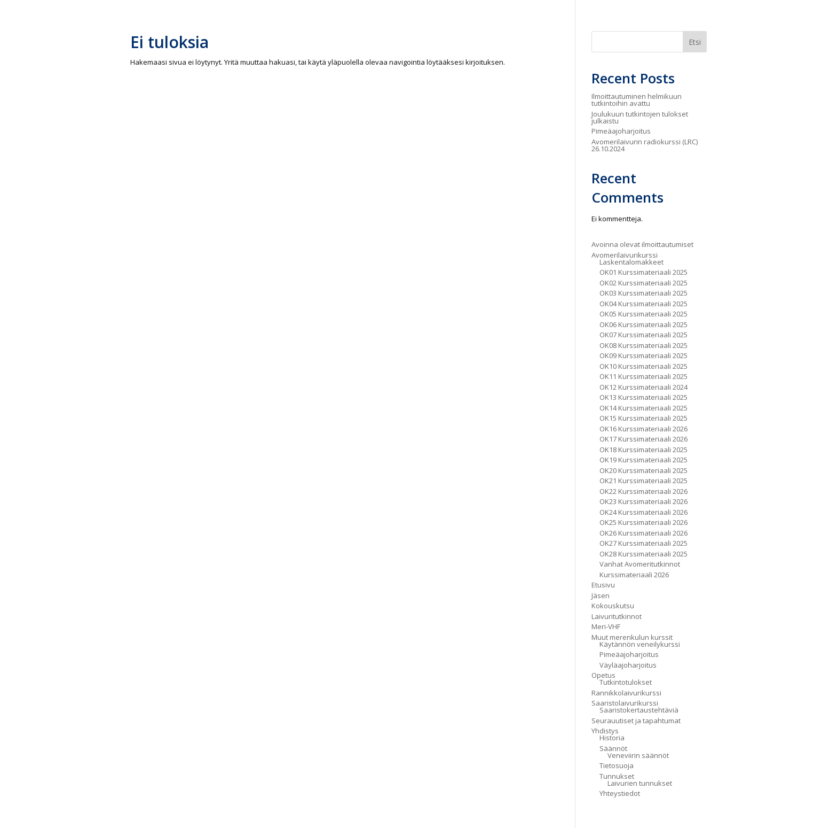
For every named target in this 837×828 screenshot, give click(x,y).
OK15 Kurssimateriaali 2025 (643, 418)
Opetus (603, 675)
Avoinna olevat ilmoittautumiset (642, 244)
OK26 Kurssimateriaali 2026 (643, 533)
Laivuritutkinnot (616, 616)
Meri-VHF (605, 626)
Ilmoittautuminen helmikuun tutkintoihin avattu (636, 99)
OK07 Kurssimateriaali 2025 (643, 334)
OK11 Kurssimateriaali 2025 (643, 376)
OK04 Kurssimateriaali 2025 (643, 303)
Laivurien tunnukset (639, 783)
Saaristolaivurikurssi (624, 703)
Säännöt (613, 748)
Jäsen (600, 595)
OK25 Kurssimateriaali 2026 (643, 522)
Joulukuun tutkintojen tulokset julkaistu (639, 117)
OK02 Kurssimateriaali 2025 (643, 283)
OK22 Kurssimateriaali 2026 (643, 491)
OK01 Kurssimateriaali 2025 (643, 272)
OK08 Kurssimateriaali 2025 (643, 345)
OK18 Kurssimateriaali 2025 (643, 449)
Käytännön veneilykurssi (639, 644)
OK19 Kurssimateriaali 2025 (643, 460)
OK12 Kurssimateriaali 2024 (643, 387)
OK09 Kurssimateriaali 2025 (643, 355)
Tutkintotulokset (625, 682)
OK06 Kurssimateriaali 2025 (643, 324)
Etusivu (603, 585)
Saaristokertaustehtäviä (638, 710)
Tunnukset (616, 776)
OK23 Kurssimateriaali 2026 (643, 501)
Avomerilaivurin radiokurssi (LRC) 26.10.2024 (644, 145)
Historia (612, 737)
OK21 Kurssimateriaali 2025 (643, 480)
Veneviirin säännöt (638, 755)
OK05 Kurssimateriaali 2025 (643, 314)
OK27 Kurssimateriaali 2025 (643, 543)
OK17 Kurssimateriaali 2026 (643, 439)
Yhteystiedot (619, 793)
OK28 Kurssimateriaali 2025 (643, 554)
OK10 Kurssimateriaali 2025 (643, 366)
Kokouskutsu (612, 605)
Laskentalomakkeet (631, 262)
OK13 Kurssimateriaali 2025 (643, 397)
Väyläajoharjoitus (628, 665)
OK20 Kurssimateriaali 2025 (643, 470)
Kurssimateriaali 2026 (634, 574)
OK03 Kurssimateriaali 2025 (643, 293)
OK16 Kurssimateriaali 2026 (643, 429)
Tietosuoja (616, 765)
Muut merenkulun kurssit (632, 637)
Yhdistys (605, 731)
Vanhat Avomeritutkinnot (639, 564)
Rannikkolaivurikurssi (626, 693)
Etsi (695, 42)
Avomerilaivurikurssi (624, 255)
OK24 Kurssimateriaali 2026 (643, 512)
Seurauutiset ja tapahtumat (636, 720)
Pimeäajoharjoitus (621, 131)
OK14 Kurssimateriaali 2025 (643, 408)
